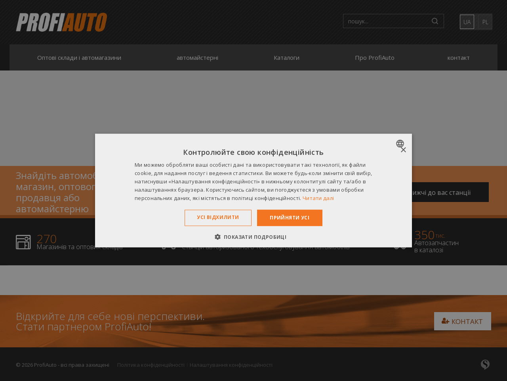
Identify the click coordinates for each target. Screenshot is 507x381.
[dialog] (253, 191)
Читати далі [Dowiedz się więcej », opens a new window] (318, 197)
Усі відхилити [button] (218, 217)
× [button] (403, 150)
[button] (254, 236)
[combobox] (401, 144)
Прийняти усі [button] (289, 217)
